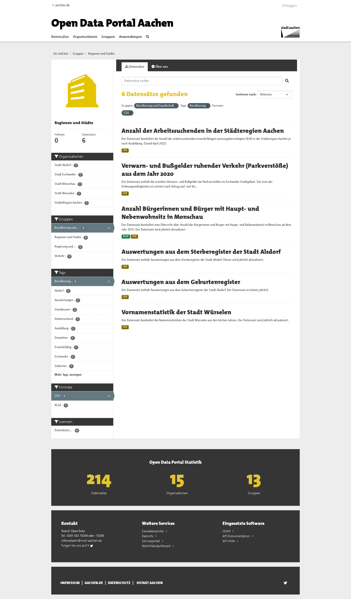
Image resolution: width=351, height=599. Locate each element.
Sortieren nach (246, 94)
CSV (125, 150)
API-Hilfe (229, 541)
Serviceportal (151, 541)
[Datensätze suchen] (202, 81)
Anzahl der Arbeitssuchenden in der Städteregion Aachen (203, 131)
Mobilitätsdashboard (156, 546)
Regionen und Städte (101, 53)
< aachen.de (61, 5)
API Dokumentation (236, 536)
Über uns (160, 66)
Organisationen (85, 37)
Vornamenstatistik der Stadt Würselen (176, 312)
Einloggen (289, 5)
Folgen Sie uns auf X (77, 545)
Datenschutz (119, 583)
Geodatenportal (153, 531)
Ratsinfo (148, 536)
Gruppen (108, 37)
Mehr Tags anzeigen (68, 374)
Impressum (70, 583)
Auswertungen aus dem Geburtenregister (181, 282)
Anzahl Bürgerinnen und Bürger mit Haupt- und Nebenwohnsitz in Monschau (190, 213)
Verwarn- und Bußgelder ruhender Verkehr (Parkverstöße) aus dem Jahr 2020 (205, 170)
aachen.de (94, 583)
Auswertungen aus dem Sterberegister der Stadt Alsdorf (201, 252)
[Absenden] (287, 81)
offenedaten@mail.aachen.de (81, 541)
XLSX (125, 236)
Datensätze (60, 37)
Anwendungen (130, 37)
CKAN (227, 531)
